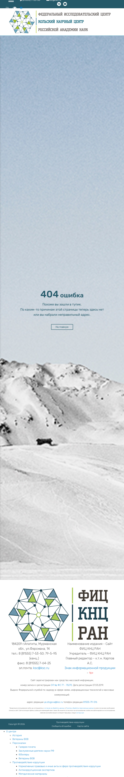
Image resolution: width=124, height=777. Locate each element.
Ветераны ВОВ (20, 739)
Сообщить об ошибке (61, 726)
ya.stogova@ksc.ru (53, 702)
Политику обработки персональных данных (80, 708)
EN (7, 8)
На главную (62, 327)
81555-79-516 (90, 702)
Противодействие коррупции (70, 722)
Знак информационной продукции (90, 668)
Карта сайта (83, 726)
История (17, 735)
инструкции (80, 713)
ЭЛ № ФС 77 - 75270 (61, 685)
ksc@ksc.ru (41, 668)
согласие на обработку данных (54, 708)
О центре (11, 731)
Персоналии (19, 743)
